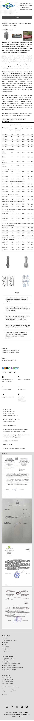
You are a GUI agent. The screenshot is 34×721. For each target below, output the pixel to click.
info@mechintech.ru (26, 9)
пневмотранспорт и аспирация (13, 667)
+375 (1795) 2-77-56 (26, 5)
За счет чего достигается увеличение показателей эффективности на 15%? (18, 326)
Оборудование (12, 23)
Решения (6, 647)
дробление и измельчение (12, 663)
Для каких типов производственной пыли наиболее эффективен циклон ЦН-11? (17, 299)
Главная (4, 23)
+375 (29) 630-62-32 (26, 3)
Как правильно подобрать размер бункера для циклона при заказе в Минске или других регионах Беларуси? (16, 335)
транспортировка (9, 659)
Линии (5, 638)
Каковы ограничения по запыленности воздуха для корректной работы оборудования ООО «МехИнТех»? (18, 318)
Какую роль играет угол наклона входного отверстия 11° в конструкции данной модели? (18, 308)
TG (21, 7)
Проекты (6, 644)
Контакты (6, 651)
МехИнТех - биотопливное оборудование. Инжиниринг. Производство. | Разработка (17, 714)
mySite (20, 716)
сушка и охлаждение (10, 670)
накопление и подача (10, 665)
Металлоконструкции (10, 640)
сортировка (7, 661)
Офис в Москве (6, 695)
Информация (7, 649)
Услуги (6, 642)
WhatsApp (26, 7)
